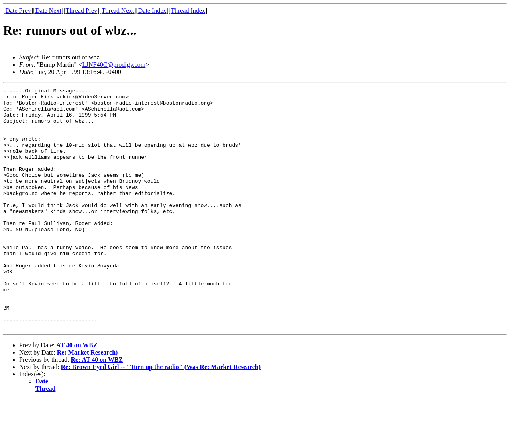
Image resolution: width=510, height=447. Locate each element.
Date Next (48, 10)
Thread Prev (81, 10)
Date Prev (18, 10)
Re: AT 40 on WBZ (97, 407)
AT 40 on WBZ (77, 393)
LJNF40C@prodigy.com (113, 64)
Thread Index (188, 10)
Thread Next (118, 10)
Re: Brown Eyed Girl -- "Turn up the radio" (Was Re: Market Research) (161, 415)
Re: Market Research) (87, 400)
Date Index (152, 10)
